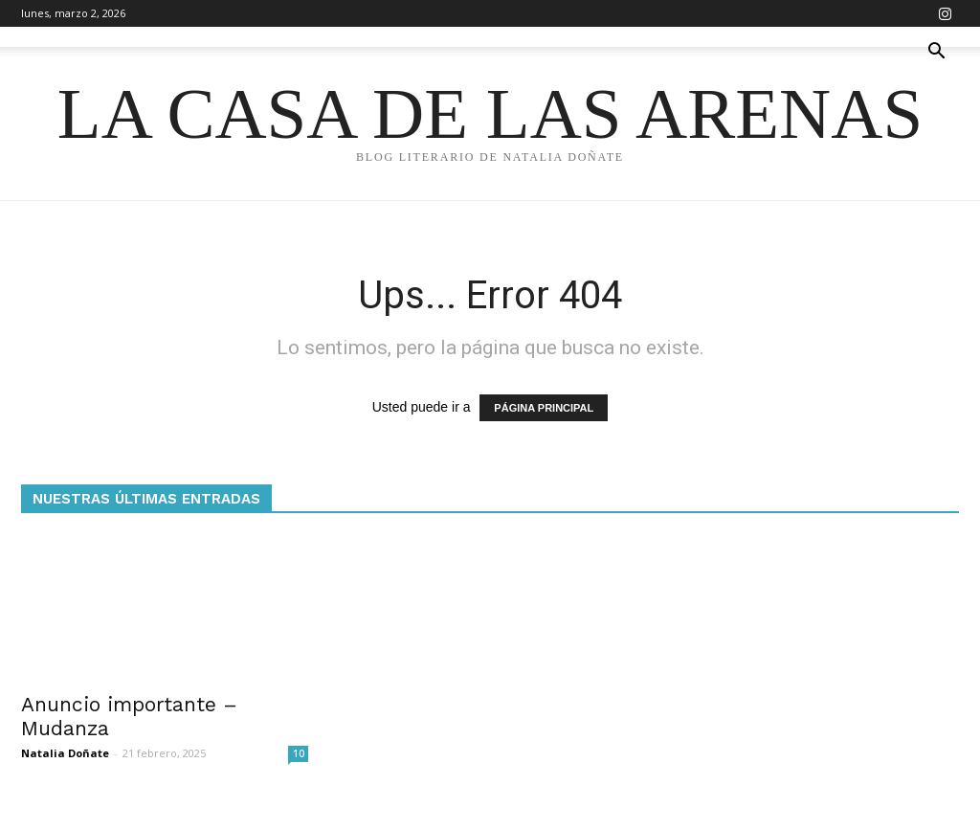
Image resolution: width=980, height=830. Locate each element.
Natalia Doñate (65, 753)
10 (298, 753)
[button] (936, 53)
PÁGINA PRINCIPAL (543, 408)
